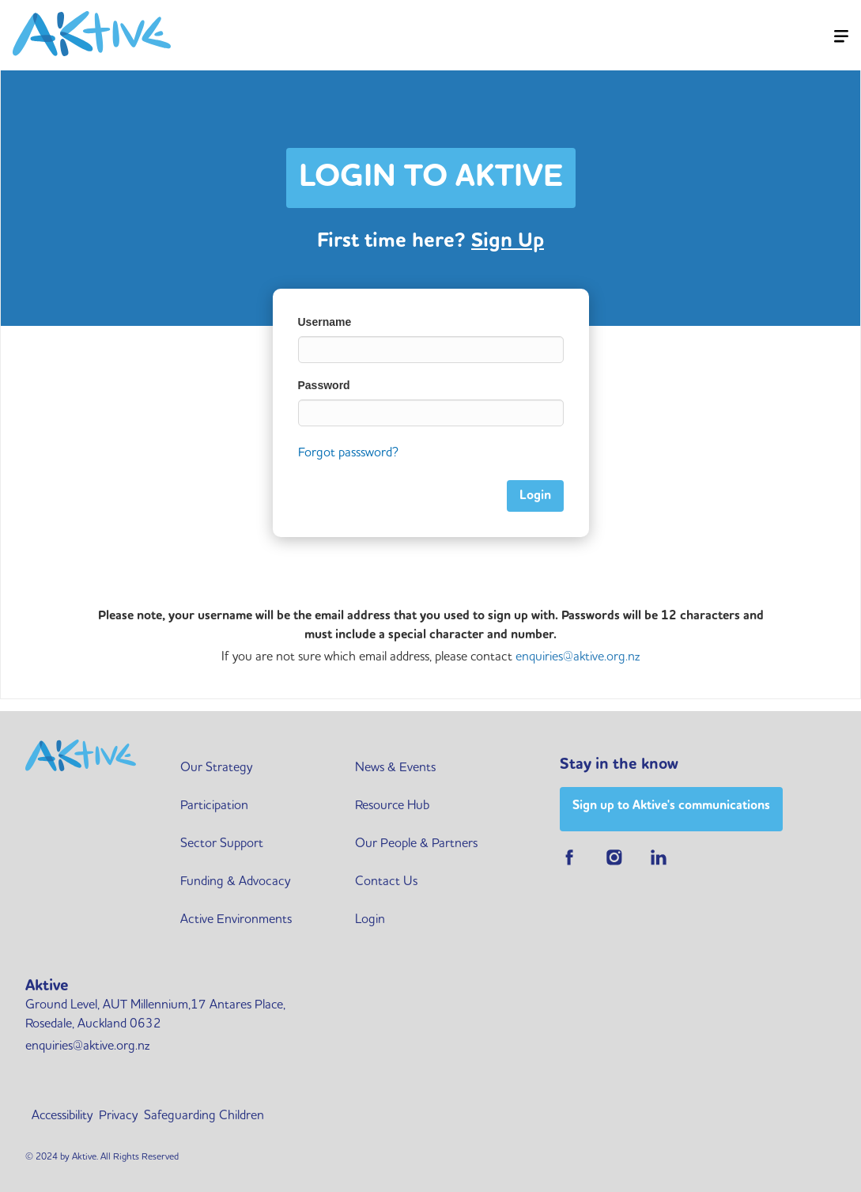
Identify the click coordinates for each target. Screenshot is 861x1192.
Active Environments (236, 920)
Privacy (118, 1116)
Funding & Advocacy (235, 882)
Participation (214, 806)
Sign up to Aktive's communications (671, 806)
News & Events (395, 768)
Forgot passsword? (348, 453)
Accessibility (62, 1116)
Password (324, 385)
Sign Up (507, 241)
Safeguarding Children (204, 1116)
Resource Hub (392, 806)
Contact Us (386, 882)
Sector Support (221, 844)
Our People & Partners (416, 844)
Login (370, 920)
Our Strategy (216, 768)
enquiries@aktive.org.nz (577, 657)
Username (325, 322)
